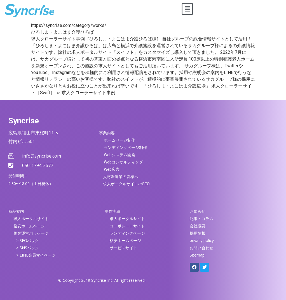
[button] (187, 9)
